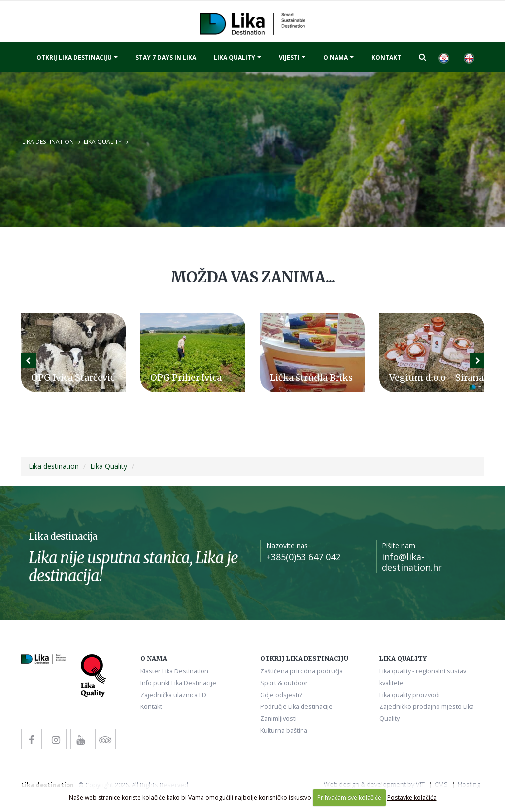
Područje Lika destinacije (296, 707)
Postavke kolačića (412, 797)
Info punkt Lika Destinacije (178, 683)
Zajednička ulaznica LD (173, 695)
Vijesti (289, 57)
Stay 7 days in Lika (165, 57)
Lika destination (48, 141)
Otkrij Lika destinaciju (74, 57)
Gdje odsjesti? (281, 695)
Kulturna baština (283, 730)
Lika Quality (103, 141)
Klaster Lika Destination (174, 671)
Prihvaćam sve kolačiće (349, 797)
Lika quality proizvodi (409, 695)
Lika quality (234, 57)
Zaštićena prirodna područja (301, 671)
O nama (335, 57)
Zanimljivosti (278, 718)
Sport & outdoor (284, 683)
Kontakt (386, 57)
